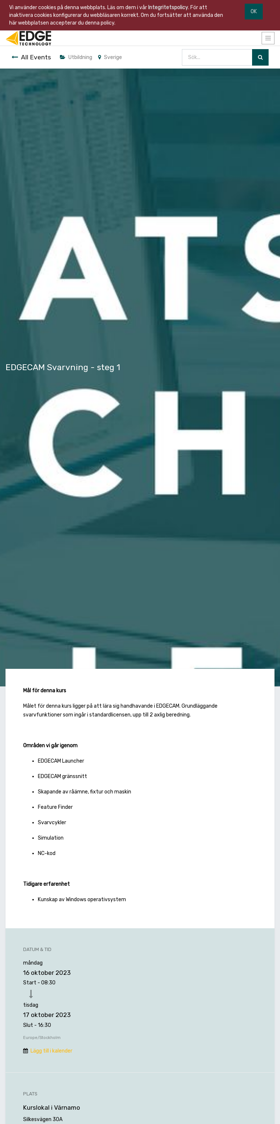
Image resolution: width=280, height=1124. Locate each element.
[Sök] (260, 57)
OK (254, 11)
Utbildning (76, 57)
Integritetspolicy (168, 7)
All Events (31, 57)
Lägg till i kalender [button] (51, 1051)
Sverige (110, 57)
